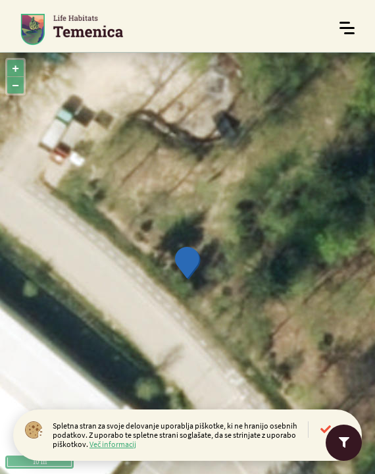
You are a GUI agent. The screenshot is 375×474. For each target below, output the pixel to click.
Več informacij (112, 444)
